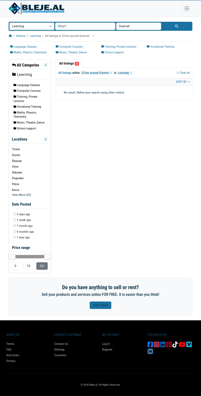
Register (107, 349)
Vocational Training (160, 46)
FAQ (8, 349)
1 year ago (23, 237)
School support (112, 52)
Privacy (11, 361)
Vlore (15, 166)
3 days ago (23, 214)
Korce (15, 190)
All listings (69, 64)
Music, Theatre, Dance (71, 52)
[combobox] (31, 26)
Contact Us (61, 344)
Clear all (183, 72)
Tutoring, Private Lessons (118, 46)
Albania (21, 36)
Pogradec (18, 178)
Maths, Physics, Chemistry (28, 52)
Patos (15, 184)
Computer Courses (69, 46)
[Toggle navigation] (186, 8)
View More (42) (21, 195)
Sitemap (59, 349)
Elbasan (17, 161)
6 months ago (25, 231)
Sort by (181, 82)
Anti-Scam (12, 355)
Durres (16, 155)
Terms (10, 344)
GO (42, 266)
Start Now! (100, 305)
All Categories (25, 65)
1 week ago (24, 220)
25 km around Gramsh (96, 73)
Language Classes (23, 46)
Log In (106, 344)
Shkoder (17, 172)
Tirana (16, 149)
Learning (35, 36)
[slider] (12, 256)
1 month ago (25, 226)
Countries (60, 355)
